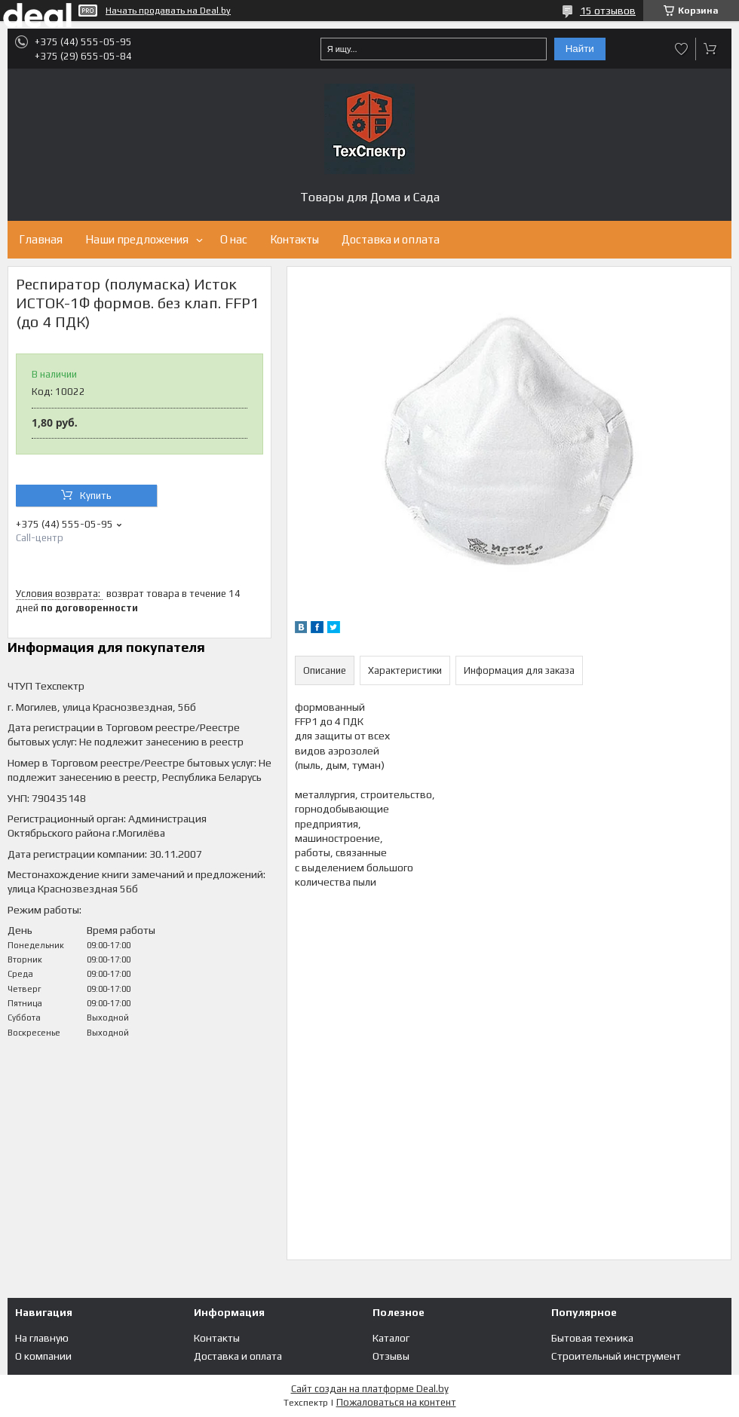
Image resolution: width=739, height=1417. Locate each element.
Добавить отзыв (681, 49)
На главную (42, 1338)
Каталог (391, 1338)
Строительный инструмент (616, 1356)
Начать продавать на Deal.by (168, 10)
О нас (233, 239)
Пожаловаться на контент (396, 1402)
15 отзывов (608, 11)
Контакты (294, 239)
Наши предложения (137, 239)
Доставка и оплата (391, 239)
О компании (43, 1356)
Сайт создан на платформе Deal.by (370, 1388)
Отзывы (391, 1356)
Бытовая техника (592, 1338)
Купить (96, 495)
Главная (41, 239)
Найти (580, 48)
